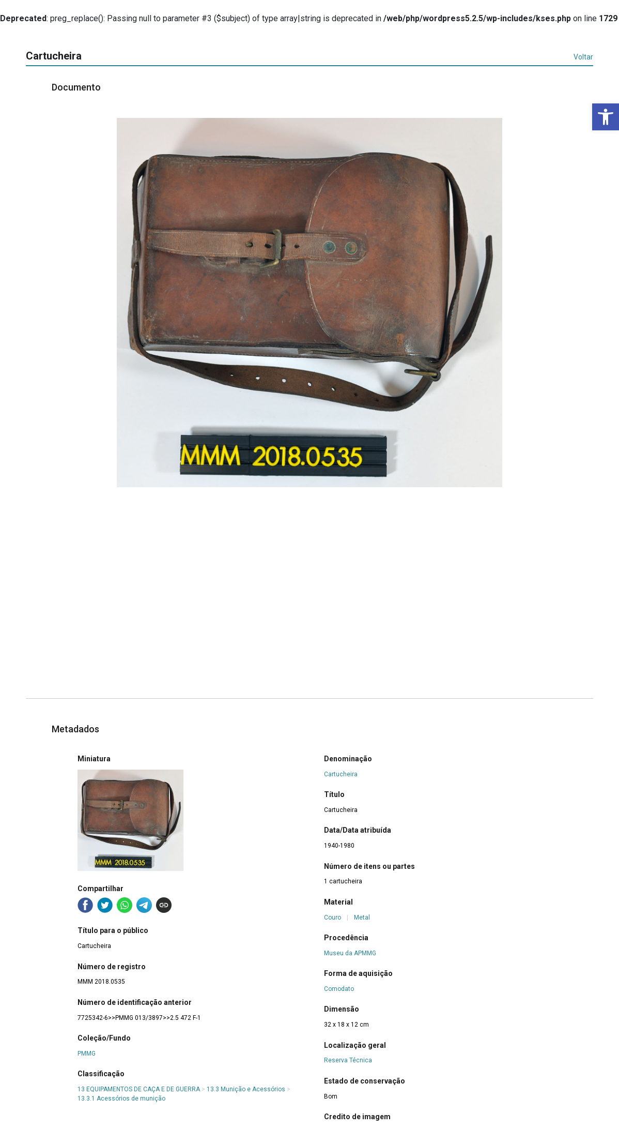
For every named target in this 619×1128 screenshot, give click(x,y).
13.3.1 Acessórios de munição (121, 1098)
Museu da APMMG (350, 953)
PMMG (87, 1053)
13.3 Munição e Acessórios (246, 1089)
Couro (332, 917)
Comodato (339, 988)
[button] (605, 116)
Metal (362, 917)
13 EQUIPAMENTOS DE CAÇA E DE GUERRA (139, 1089)
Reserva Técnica (348, 1060)
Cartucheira (341, 774)
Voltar (583, 57)
